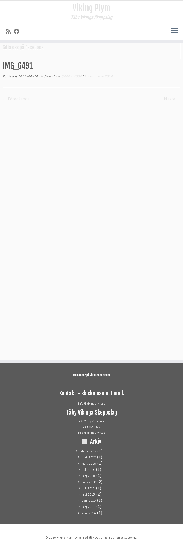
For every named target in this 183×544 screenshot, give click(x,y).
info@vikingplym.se (91, 403)
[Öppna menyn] (174, 31)
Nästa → (172, 99)
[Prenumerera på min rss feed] (10, 31)
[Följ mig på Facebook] (18, 31)
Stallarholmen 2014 (98, 76)
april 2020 (89, 457)
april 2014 (89, 513)
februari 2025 (88, 451)
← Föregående (16, 99)
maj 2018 (88, 476)
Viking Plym (91, 8)
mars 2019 (89, 463)
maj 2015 (88, 494)
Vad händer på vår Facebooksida (91, 375)
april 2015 (89, 501)
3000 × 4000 (71, 76)
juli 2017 (89, 488)
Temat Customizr (126, 537)
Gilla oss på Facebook (23, 47)
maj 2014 (88, 507)
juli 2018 (89, 470)
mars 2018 (89, 482)
